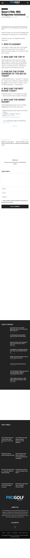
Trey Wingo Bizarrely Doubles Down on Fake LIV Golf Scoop (18, 355)
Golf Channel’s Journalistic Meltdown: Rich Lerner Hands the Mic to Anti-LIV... (19, 348)
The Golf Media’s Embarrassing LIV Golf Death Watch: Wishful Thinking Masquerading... (19, 392)
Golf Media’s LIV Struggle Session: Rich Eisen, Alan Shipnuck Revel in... (19, 370)
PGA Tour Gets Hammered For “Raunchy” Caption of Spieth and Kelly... (7, 490)
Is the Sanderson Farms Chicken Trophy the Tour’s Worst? (22, 490)
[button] (2, 3)
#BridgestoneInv (10, 135)
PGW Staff (8, 17)
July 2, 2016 (6, 142)
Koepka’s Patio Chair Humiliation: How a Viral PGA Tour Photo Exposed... (19, 363)
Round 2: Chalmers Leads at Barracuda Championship (22, 161)
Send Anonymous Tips (23, 552)
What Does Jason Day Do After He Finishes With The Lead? (8, 162)
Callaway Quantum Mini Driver (18, 383)
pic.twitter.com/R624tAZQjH (11, 136)
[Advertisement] (12, 256)
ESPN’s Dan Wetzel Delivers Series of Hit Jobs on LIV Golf (19, 376)
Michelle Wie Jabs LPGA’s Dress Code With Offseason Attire (22, 505)
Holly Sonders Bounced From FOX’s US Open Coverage (7, 505)
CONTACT (9, 552)
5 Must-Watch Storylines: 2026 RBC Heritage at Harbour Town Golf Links (18, 399)
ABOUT (3, 552)
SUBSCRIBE (14, 552)
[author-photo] (15, 177)
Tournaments (4, 8)
